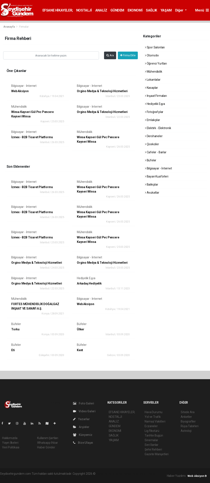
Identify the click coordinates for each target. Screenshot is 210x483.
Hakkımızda (9, 438)
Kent (80, 350)
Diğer (179, 10)
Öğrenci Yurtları (156, 63)
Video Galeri (84, 411)
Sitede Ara (187, 412)
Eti (13, 350)
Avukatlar (152, 192)
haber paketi (123, 473)
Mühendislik (19, 106)
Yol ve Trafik (153, 416)
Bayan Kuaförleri (156, 176)
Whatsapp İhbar (47, 442)
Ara (110, 55)
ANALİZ (101, 10)
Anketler (186, 416)
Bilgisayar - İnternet (24, 85)
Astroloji (186, 430)
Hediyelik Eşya (86, 278)
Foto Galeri (83, 403)
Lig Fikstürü (152, 430)
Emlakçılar (152, 120)
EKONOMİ (135, 10)
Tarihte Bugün (154, 435)
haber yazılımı (105, 473)
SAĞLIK (151, 10)
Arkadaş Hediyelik (89, 283)
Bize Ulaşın (83, 442)
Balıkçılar (151, 184)
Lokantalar (153, 79)
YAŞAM (166, 10)
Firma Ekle (127, 55)
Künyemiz (82, 435)
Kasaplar (151, 87)
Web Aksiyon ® (197, 475)
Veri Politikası (10, 447)
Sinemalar (151, 440)
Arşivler (81, 427)
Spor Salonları (155, 47)
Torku (15, 329)
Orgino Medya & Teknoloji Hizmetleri (102, 91)
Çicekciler (152, 144)
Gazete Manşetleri (157, 454)
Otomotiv (152, 55)
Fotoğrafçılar (154, 112)
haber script (17, 478)
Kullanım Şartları (47, 438)
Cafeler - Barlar (155, 152)
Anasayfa (9, 26)
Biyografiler (188, 421)
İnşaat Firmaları (156, 95)
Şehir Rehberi (153, 449)
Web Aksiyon (20, 91)
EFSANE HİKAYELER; (57, 10)
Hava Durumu (153, 412)
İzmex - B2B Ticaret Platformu (32, 137)
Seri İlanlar (151, 444)
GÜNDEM (117, 10)
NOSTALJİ (84, 10)
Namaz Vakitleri (155, 421)
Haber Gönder (46, 447)
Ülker (80, 329)
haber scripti (140, 473)
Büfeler (16, 324)
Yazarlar (81, 419)
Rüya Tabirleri (189, 426)
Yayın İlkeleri (10, 442)
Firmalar (23, 26)
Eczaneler (151, 426)
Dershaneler (154, 136)
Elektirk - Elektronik (158, 128)
